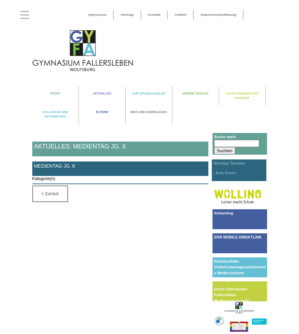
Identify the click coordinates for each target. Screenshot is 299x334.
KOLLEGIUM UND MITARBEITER (55, 114)
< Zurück (50, 193)
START (55, 93)
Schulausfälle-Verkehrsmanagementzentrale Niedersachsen (240, 267)
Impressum (97, 14)
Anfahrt (180, 14)
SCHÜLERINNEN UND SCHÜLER (242, 96)
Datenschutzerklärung (218, 14)
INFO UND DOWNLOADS (148, 112)
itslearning (223, 213)
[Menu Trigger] (24, 14)
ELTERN (102, 112)
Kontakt (154, 14)
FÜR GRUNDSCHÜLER (148, 93)
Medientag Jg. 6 (54, 166)
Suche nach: (225, 137)
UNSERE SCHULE (195, 93)
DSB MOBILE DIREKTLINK (238, 237)
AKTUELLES (102, 93)
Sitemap (127, 14)
